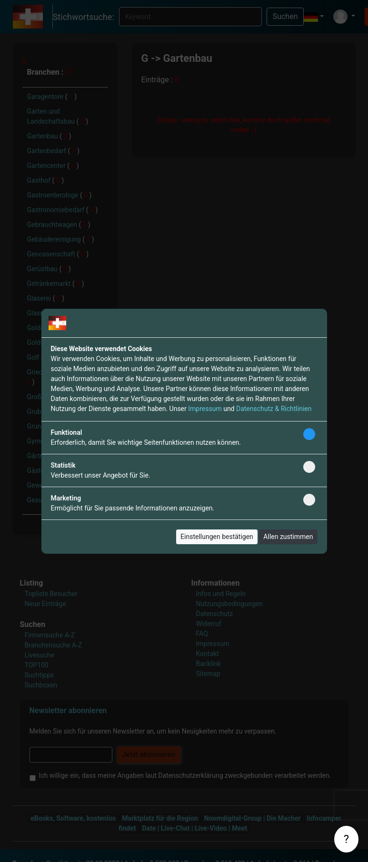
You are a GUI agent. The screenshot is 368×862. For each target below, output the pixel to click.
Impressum (204, 408)
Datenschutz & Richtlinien (273, 408)
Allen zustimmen (288, 536)
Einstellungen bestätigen (216, 536)
